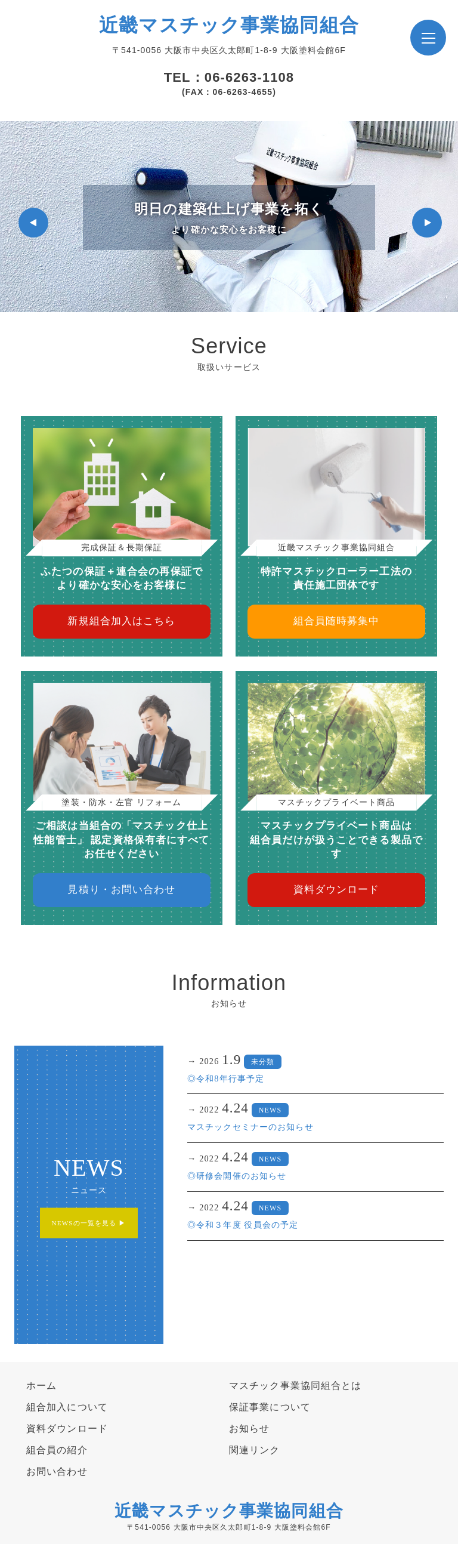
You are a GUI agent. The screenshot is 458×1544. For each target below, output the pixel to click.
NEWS (270, 1110)
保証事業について (270, 1407)
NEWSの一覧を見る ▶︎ (89, 1222)
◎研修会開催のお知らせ (236, 1176)
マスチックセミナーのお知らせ (250, 1127)
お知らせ (249, 1428)
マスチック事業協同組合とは (295, 1385)
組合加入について (67, 1407)
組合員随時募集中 (336, 621)
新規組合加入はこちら (121, 621)
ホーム (41, 1385)
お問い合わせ (57, 1471)
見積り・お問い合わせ (121, 889)
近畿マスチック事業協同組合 (229, 25)
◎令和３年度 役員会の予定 (242, 1224)
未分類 (262, 1062)
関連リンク (254, 1450)
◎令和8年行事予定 (225, 1078)
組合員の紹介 (57, 1450)
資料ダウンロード (336, 889)
